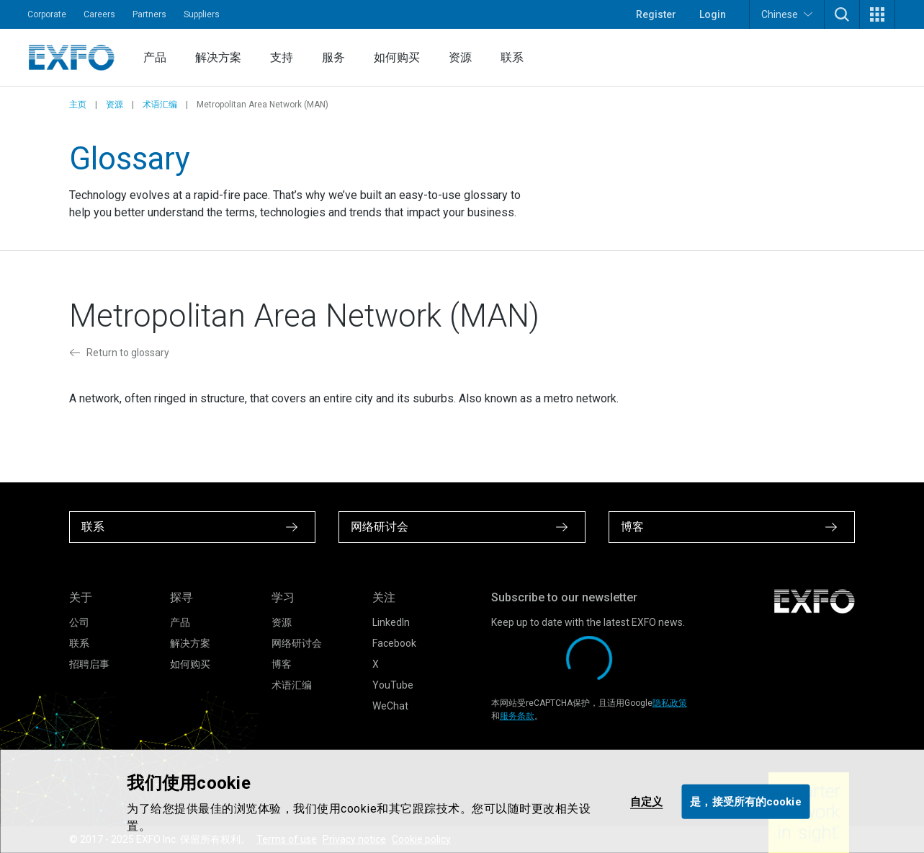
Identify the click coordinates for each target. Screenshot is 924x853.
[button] (842, 14)
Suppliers (202, 14)
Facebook (394, 643)
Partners (149, 14)
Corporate (46, 14)
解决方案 (218, 57)
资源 (460, 57)
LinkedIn (391, 622)
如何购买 (397, 57)
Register (656, 14)
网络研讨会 (297, 643)
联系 (512, 57)
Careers (99, 14)
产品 (154, 57)
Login (712, 14)
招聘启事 (89, 664)
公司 (79, 622)
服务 (333, 57)
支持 (281, 57)
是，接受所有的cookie (745, 801)
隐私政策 (669, 703)
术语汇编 (160, 105)
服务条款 (517, 716)
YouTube (392, 685)
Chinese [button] (786, 14)
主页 (77, 105)
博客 (282, 664)
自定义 (646, 801)
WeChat (390, 706)
